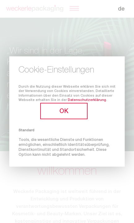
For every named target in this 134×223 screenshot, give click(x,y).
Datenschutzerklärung (87, 100)
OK (63, 112)
